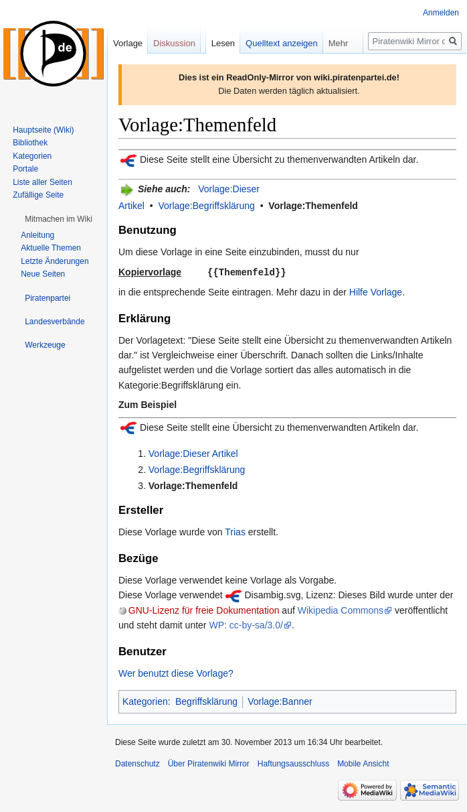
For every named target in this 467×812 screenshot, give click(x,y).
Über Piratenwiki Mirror (209, 763)
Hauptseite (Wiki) (43, 130)
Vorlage (128, 43)
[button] (58, 219)
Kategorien (145, 700)
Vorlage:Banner (280, 700)
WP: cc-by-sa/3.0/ (245, 624)
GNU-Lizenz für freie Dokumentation (204, 609)
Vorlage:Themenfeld (313, 205)
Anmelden (441, 12)
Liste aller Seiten (42, 182)
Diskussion (174, 43)
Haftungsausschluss (293, 763)
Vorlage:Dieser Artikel (193, 453)
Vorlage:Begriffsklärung (206, 205)
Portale (25, 169)
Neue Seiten (43, 274)
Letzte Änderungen (54, 261)
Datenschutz (137, 763)
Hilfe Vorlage (375, 291)
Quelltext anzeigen (282, 43)
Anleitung (37, 235)
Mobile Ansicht (363, 763)
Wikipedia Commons (340, 609)
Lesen (223, 43)
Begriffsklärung (206, 700)
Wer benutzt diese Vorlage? (176, 672)
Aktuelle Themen (51, 248)
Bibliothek (30, 142)
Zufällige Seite (38, 195)
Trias (235, 531)
